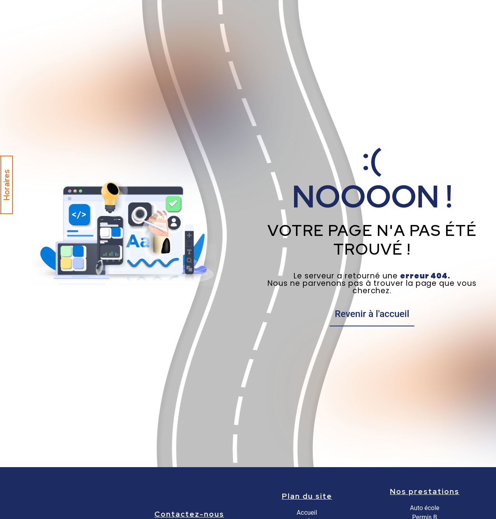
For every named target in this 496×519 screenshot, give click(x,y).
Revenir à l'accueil (372, 313)
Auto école (424, 508)
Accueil (307, 512)
